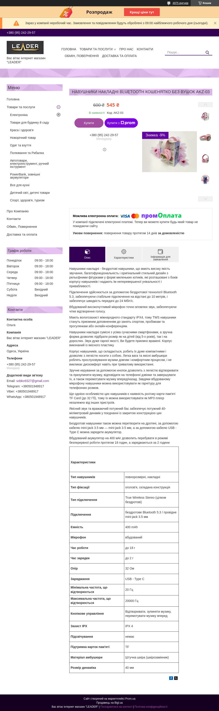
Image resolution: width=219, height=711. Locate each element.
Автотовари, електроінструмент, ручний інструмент (29, 164)
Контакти (145, 49)
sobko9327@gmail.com (32, 381)
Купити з (121, 123)
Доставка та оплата (119, 56)
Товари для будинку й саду (29, 122)
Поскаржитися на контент (116, 706)
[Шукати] (207, 52)
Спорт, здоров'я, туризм (27, 200)
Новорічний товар (23, 137)
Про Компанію (18, 211)
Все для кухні (19, 185)
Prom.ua (130, 698)
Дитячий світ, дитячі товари (30, 192)
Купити (89, 123)
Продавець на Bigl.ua (109, 702)
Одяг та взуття (20, 145)
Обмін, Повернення (82, 56)
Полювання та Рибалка (27, 153)
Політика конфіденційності (150, 706)
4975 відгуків (180, 3)
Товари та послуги (96, 49)
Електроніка (19, 115)
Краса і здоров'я (22, 130)
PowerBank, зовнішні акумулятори (25, 176)
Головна (68, 49)
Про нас (126, 49)
